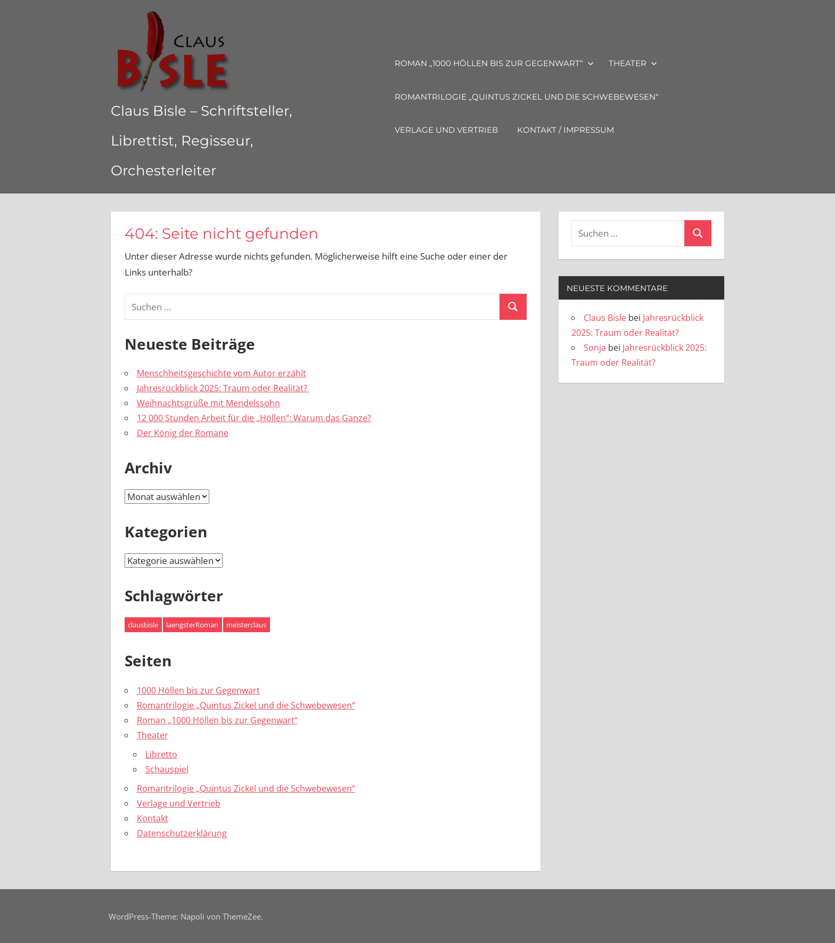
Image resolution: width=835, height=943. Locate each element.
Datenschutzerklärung (182, 833)
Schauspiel (167, 769)
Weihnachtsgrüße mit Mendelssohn (208, 403)
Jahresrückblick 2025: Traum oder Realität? (223, 388)
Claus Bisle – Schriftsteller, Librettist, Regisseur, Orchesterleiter (221, 139)
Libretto (161, 754)
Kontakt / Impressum (587, 130)
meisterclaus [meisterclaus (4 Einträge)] (246, 625)
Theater (655, 63)
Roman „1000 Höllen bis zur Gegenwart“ (516, 63)
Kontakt (152, 818)
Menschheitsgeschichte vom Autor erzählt (221, 373)
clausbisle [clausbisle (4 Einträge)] (143, 625)
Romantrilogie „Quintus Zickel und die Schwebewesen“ (548, 97)
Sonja (595, 347)
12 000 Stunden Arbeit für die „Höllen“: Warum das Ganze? (254, 418)
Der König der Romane (182, 433)
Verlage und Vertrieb (468, 130)
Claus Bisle (605, 318)
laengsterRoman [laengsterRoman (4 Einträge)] (192, 625)
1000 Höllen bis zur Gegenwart (198, 690)
